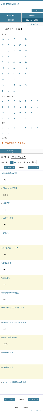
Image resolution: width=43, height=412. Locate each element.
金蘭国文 (6, 278)
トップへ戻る (39, 406)
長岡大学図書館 (9, 4)
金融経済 (6, 233)
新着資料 (32, 15)
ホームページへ (11, 15)
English (37, 10)
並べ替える (5, 157)
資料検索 (11, 20)
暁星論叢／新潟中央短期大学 (14, 322)
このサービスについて (36, 410)
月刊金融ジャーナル (10, 248)
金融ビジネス (7, 263)
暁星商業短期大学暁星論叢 (13, 308)
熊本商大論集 (7, 352)
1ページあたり (23, 162)
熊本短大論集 (7, 367)
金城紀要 (6, 203)
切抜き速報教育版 (9, 188)
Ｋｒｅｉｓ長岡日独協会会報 (14, 382)
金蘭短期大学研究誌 (10, 293)
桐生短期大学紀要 (9, 173)
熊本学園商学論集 (9, 337)
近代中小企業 (7, 218)
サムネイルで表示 (14, 162)
